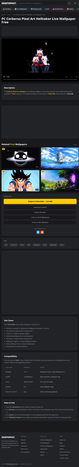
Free (38, 91)
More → (76, 145)
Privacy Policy (64, 455)
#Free (62, 245)
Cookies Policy (64, 458)
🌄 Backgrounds (36, 9)
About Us (63, 440)
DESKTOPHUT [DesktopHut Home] (9, 3)
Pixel (9, 15)
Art (18, 91)
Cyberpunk (43, 449)
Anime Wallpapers (46, 440)
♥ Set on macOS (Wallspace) (40, 217)
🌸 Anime (70, 9)
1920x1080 (51, 94)
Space (42, 455)
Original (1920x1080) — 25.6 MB (40, 201)
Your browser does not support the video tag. (40, 60)
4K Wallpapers (44, 443)
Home (3, 15)
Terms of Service (65, 452)
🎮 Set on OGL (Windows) (40, 222)
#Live (44, 245)
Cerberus (9, 91)
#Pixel (22, 245)
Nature (42, 452)
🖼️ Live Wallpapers (21, 9)
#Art (28, 245)
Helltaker (22, 91)
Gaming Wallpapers (46, 446)
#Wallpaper (53, 245)
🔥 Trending (7, 9)
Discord (62, 446)
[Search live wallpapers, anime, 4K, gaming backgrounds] (42, 3)
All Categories (25, 452)
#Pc (6, 245)
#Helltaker (37, 245)
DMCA (62, 449)
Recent (23, 440)
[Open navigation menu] (75, 3)
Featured (24, 446)
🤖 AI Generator (58, 9)
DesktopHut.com (12, 464)
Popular (23, 443)
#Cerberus (14, 245)
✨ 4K (47, 9)
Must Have (24, 449)
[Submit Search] (69, 3)
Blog (61, 443)
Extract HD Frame (40, 212)
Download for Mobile (40, 207)
